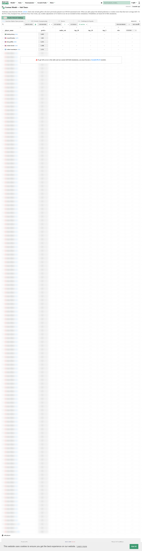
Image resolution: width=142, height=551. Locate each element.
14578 (16, 38)
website (25, 12)
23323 (18, 49)
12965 (16, 45)
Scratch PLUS (96, 60)
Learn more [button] (82, 546)
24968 (15, 42)
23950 (16, 34)
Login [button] (134, 3)
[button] (139, 2)
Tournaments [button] (30, 3)
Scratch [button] (42, 2)
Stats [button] (20, 3)
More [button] (52, 3)
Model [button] (13, 3)
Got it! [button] (134, 546)
